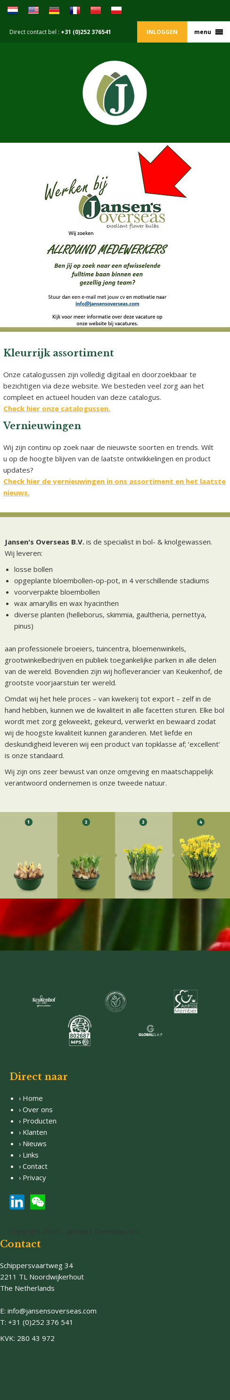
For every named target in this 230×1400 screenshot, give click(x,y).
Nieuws (35, 1143)
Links (31, 1154)
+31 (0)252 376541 (86, 32)
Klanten (35, 1132)
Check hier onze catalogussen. (56, 408)
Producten (40, 1120)
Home (33, 1098)
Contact (35, 1166)
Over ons (38, 1109)
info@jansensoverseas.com (52, 1310)
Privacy (35, 1177)
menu (202, 32)
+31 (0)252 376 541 (41, 1322)
